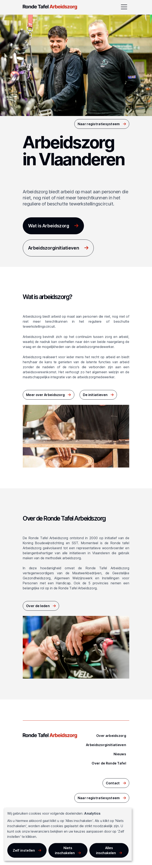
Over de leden (38, 606)
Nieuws (120, 754)
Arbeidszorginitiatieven (53, 248)
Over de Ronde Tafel (109, 763)
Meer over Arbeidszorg (45, 395)
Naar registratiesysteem (99, 124)
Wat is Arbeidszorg (48, 225)
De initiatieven (95, 395)
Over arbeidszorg (111, 736)
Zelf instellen (24, 850)
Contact (113, 783)
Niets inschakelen (65, 850)
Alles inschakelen (106, 850)
